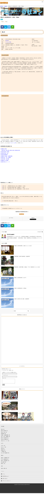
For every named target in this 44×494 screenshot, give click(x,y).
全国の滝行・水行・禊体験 (6, 157)
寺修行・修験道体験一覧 (5, 435)
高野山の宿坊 (12, 150)
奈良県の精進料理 (4, 154)
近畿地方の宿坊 (4, 148)
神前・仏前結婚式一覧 (5, 461)
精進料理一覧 (3, 434)
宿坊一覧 (2, 430)
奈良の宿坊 (7, 150)
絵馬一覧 (2, 449)
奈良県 (5, 6)
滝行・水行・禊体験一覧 (5, 437)
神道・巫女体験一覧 (4, 438)
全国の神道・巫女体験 (5, 158)
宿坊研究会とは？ (5, 477)
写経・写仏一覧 (4, 433)
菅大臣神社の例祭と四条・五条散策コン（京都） (16, 187)
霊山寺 (7, 40)
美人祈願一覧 (3, 462)
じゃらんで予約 (8, 42)
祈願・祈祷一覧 (4, 469)
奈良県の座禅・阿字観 (5, 151)
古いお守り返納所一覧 (5, 453)
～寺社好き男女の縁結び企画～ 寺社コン (10, 200)
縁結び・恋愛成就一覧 (5, 458)
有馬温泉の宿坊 (17, 150)
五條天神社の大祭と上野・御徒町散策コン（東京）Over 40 (18, 188)
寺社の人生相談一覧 (4, 440)
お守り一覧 (3, 446)
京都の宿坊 (3, 150)
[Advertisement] (22, 83)
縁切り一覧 (3, 464)
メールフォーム (12, 142)
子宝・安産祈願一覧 (4, 460)
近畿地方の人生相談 (4, 160)
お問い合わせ (4, 479)
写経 (2, 21)
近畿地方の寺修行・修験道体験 (6, 156)
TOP (1, 6)
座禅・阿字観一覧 (4, 431)
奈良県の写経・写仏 (4, 153)
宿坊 (6, 21)
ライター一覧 (40, 231)
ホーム (3, 474)
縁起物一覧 (3, 450)
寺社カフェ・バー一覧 (5, 441)
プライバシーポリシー (6, 481)
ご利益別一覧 (3, 452)
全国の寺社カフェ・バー (5, 161)
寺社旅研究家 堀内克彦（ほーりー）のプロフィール (12, 208)
